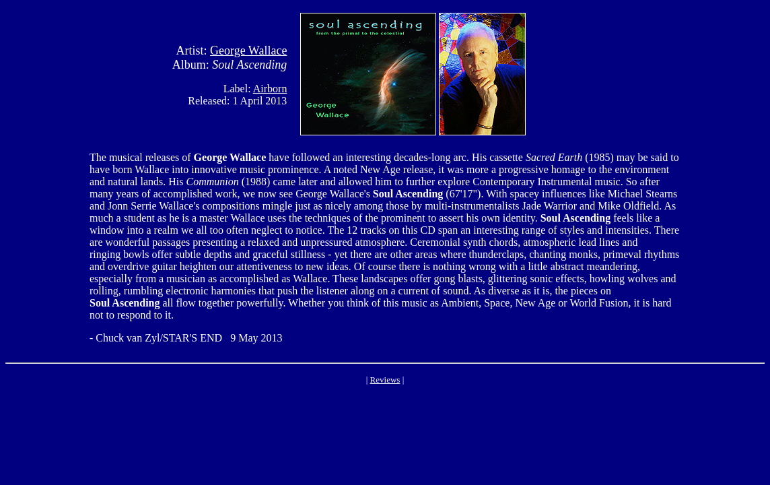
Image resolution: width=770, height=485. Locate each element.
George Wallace (248, 50)
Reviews (385, 380)
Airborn (270, 88)
